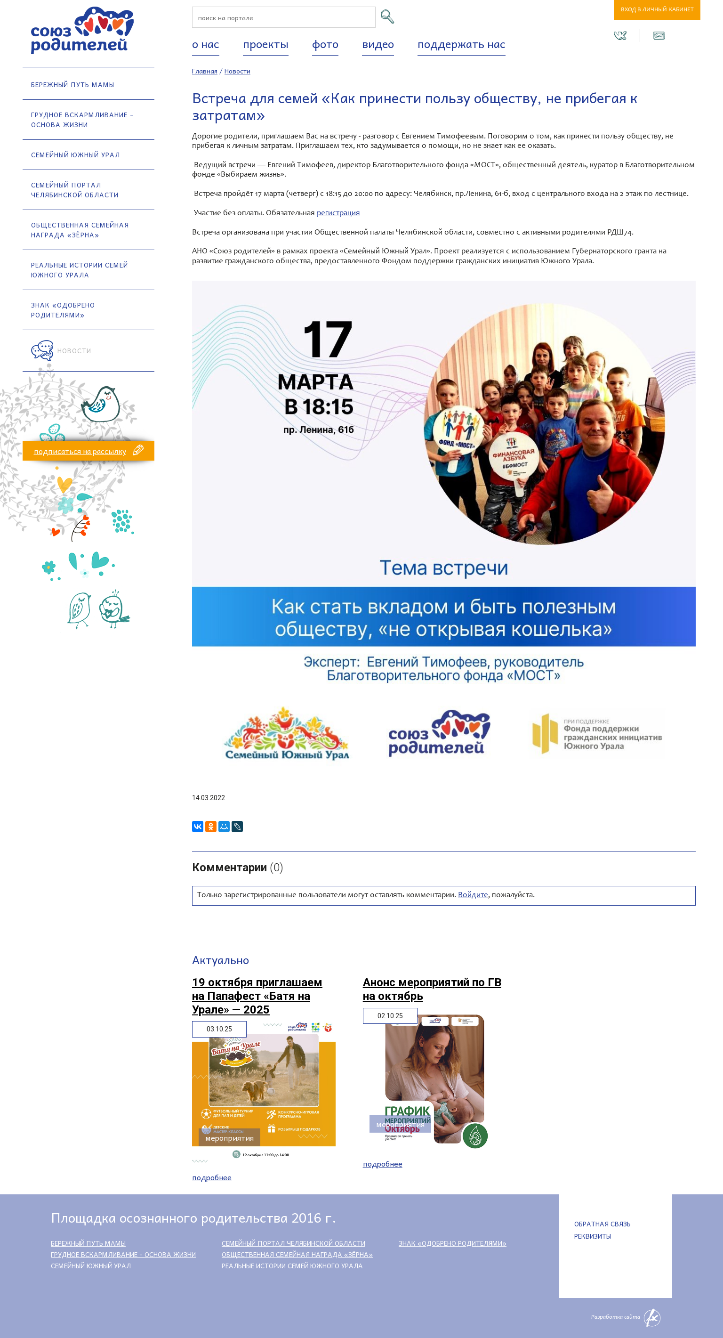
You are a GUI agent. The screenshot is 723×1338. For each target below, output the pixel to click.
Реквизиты (592, 1236)
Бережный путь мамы (72, 84)
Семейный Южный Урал (75, 154)
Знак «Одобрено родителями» (63, 310)
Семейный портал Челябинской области (75, 189)
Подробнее (212, 1177)
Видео (378, 43)
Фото (325, 43)
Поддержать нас (462, 43)
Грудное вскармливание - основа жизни (82, 119)
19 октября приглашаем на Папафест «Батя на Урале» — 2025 (257, 996)
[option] (444, 533)
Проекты (266, 43)
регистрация (338, 214)
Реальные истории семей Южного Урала (79, 269)
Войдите (473, 896)
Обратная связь (602, 1223)
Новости (74, 350)
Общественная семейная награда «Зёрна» (80, 229)
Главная (204, 70)
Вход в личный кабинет (657, 10)
